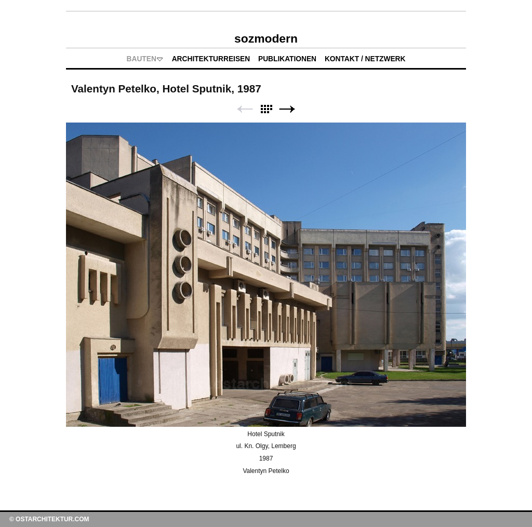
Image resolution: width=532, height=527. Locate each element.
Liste (266, 109)
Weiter (287, 109)
